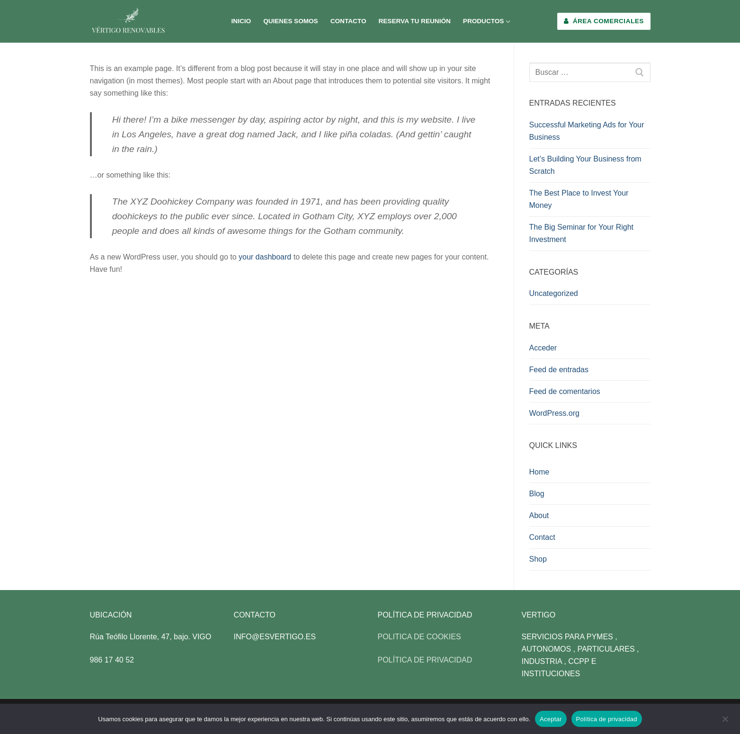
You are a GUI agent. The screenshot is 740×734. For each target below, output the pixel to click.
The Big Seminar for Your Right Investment (581, 233)
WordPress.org (554, 413)
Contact (542, 537)
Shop (538, 559)
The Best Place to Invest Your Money (579, 199)
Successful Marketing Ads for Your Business (586, 131)
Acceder (543, 348)
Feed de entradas (558, 370)
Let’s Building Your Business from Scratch (585, 165)
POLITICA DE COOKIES (419, 637)
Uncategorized (553, 293)
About (539, 515)
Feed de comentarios (564, 391)
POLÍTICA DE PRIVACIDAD (425, 660)
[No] (725, 722)
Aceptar (551, 719)
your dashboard (265, 257)
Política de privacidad (606, 719)
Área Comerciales (604, 21)
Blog (536, 494)
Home (539, 472)
